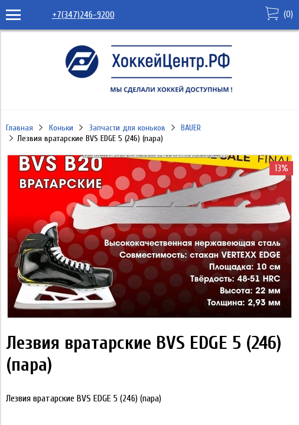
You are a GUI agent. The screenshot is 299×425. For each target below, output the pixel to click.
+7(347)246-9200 (83, 14)
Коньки (61, 128)
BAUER (191, 128)
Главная (19, 128)
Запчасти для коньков (127, 128)
